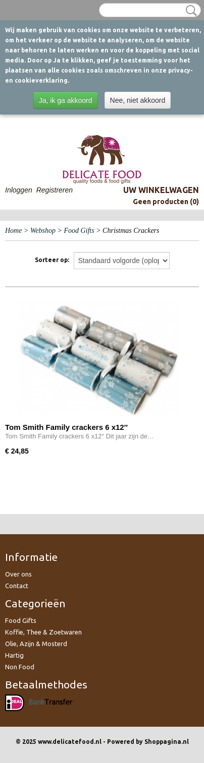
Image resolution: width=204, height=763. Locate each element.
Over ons (18, 574)
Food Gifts (79, 230)
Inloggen (18, 190)
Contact (16, 585)
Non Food (19, 666)
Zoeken (189, 10)
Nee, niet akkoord (138, 100)
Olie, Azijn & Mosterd (36, 643)
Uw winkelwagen (161, 190)
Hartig (14, 655)
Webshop (43, 230)
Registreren (54, 190)
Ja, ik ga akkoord (65, 100)
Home (13, 230)
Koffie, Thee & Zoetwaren (43, 631)
